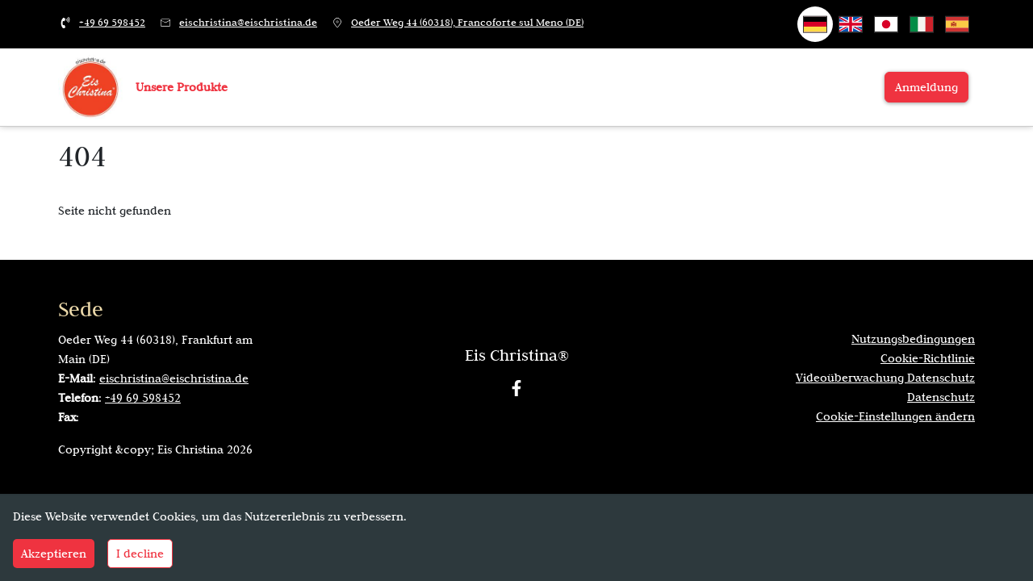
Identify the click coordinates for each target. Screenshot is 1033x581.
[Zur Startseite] (90, 86)
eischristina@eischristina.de (248, 22)
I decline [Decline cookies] (140, 553)
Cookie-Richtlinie (927, 358)
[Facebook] (516, 388)
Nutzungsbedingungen (913, 339)
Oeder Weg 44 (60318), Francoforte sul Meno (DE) (467, 22)
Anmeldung (926, 87)
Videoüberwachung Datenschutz (885, 377)
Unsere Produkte (182, 87)
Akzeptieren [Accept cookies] (53, 553)
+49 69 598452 (112, 22)
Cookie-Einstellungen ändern (895, 416)
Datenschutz (941, 397)
